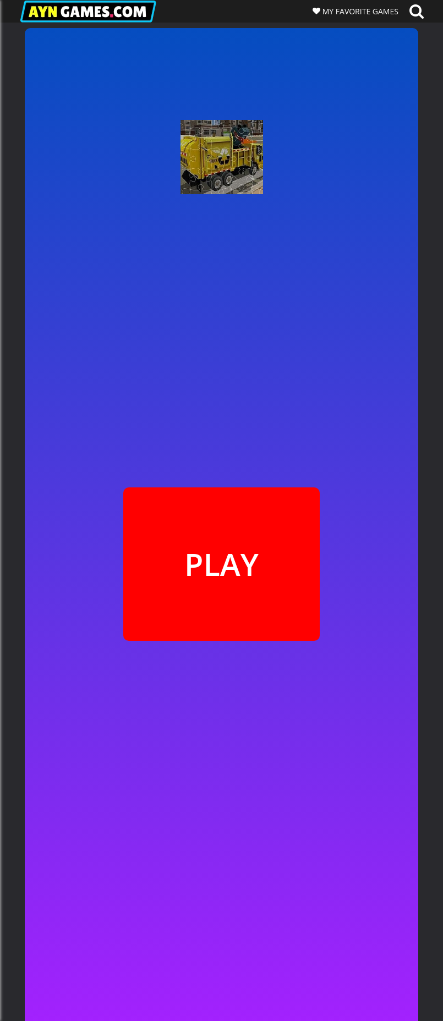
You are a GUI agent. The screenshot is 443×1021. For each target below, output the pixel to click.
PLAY (221, 564)
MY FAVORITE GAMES (359, 11)
